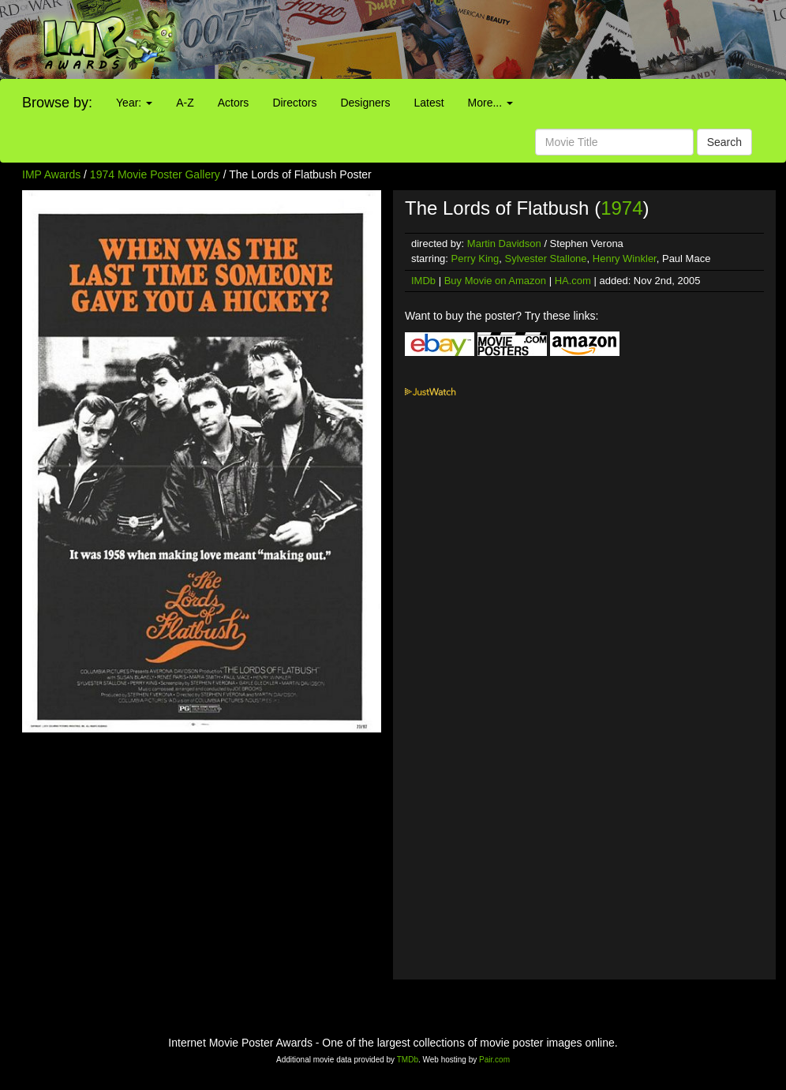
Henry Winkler (625, 258)
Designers (365, 102)
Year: (134, 102)
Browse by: (57, 102)
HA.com (573, 281)
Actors (233, 102)
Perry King (475, 258)
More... (490, 102)
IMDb (423, 281)
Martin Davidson (504, 243)
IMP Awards (51, 174)
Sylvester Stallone (546, 258)
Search (724, 142)
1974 (621, 208)
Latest (429, 102)
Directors (294, 102)
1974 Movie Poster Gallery (155, 174)
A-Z (185, 102)
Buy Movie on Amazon (495, 281)
